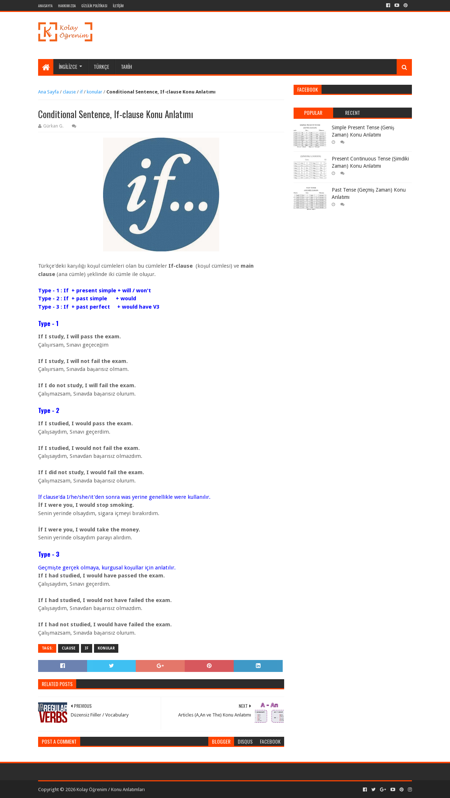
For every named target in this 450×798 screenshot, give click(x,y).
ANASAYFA (45, 5)
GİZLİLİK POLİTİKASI (94, 5)
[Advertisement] (280, 35)
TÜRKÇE (101, 66)
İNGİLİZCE (68, 66)
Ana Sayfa (48, 92)
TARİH (126, 66)
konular (94, 92)
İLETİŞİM (118, 5)
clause (69, 92)
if (81, 92)
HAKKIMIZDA (67, 5)
